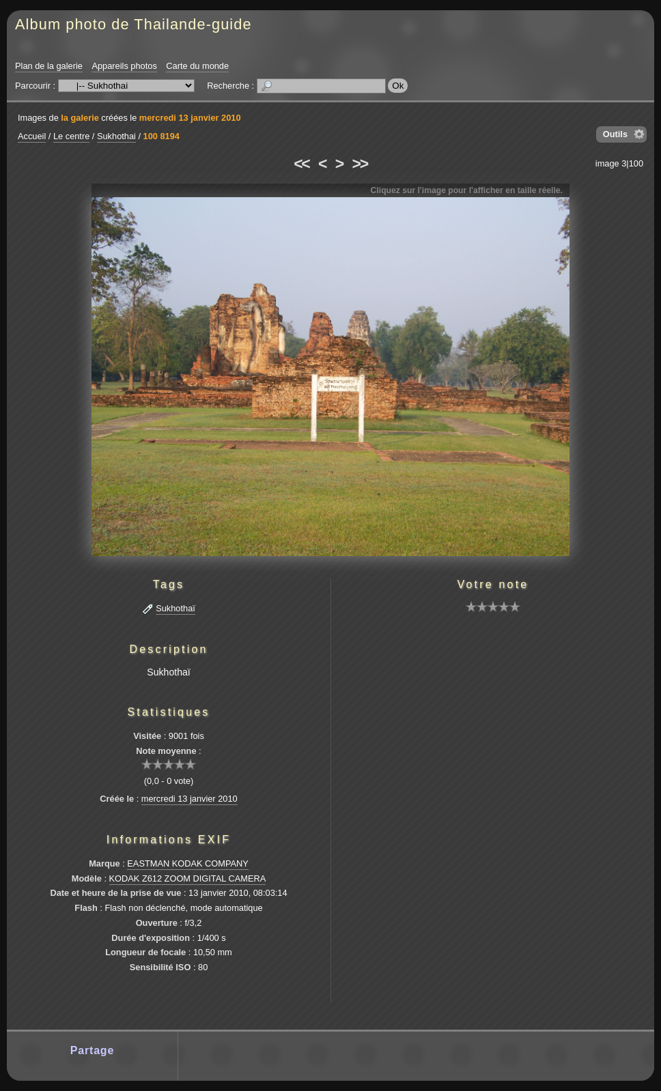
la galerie (80, 118)
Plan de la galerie (49, 66)
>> (359, 164)
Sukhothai (116, 136)
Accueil (32, 136)
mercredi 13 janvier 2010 (190, 118)
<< (301, 164)
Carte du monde (197, 66)
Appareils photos (124, 66)
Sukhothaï (175, 608)
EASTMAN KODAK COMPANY (188, 863)
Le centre (71, 136)
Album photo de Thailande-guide (133, 24)
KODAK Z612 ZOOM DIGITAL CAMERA (187, 878)
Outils (615, 134)
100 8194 (161, 136)
